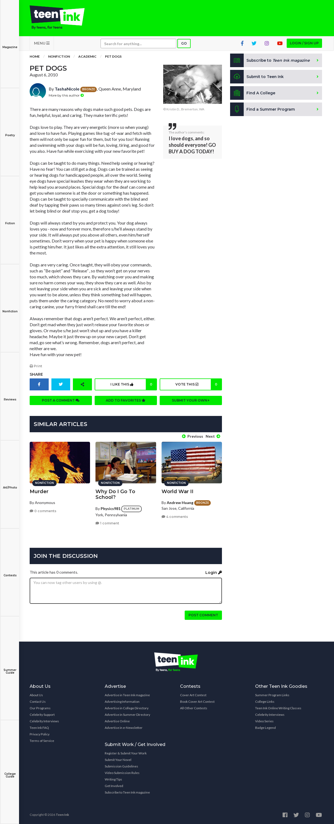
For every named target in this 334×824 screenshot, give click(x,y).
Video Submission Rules (122, 772)
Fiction (10, 219)
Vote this (198, 384)
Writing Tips (113, 779)
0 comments (43, 511)
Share (36, 374)
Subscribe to (270, 61)
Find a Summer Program (262, 110)
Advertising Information (122, 701)
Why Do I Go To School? (115, 494)
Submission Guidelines (121, 766)
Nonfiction (10, 307)
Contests (10, 571)
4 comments (175, 516)
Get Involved (114, 785)
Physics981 (110, 508)
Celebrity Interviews (44, 721)
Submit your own (190, 401)
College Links (264, 701)
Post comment (203, 615)
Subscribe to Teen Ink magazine (127, 792)
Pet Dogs (113, 57)
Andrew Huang (180, 502)
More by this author (66, 96)
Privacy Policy (40, 734)
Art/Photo (10, 483)
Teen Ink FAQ (39, 727)
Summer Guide (10, 667)
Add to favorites (126, 401)
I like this (133, 384)
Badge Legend (265, 727)
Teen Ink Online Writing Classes (278, 708)
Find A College (253, 93)
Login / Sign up (304, 44)
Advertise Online (117, 721)
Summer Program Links (272, 695)
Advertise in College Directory (127, 708)
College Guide (10, 771)
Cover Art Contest (193, 695)
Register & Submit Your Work (126, 753)
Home (35, 57)
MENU (42, 43)
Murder (39, 491)
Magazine (10, 43)
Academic (87, 57)
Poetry (10, 131)
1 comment (107, 523)
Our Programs (40, 708)
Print (36, 366)
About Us (36, 695)
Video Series (264, 721)
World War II (177, 491)
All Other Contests (193, 708)
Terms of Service (42, 740)
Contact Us (38, 701)
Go (184, 44)
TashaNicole (67, 89)
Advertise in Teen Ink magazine (127, 695)
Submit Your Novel (118, 759)
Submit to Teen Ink (257, 77)
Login (213, 572)
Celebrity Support (42, 714)
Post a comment (60, 401)
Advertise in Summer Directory (127, 714)
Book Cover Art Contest (197, 701)
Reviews (10, 395)
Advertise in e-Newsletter (124, 727)
